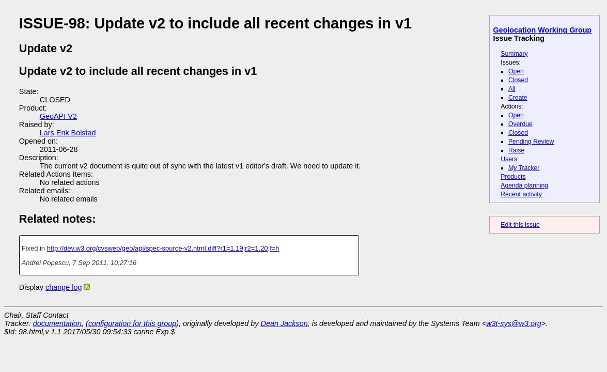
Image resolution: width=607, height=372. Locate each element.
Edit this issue (520, 224)
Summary (514, 53)
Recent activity (521, 194)
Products (513, 176)
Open (516, 71)
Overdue (520, 124)
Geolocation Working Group (542, 30)
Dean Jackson (284, 323)
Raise (516, 150)
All (512, 88)
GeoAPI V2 (58, 116)
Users (509, 159)
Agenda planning (524, 185)
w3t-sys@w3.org (513, 323)
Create (517, 97)
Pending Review (531, 141)
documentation (57, 323)
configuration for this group (132, 323)
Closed (518, 80)
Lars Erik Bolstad (68, 133)
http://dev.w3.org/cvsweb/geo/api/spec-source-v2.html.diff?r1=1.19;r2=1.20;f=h (163, 248)
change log (63, 287)
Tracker (524, 168)
